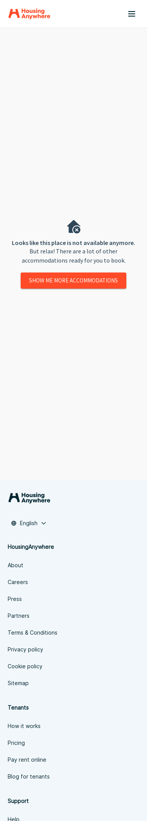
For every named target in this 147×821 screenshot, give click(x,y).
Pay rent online (27, 759)
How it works (24, 726)
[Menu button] (131, 13)
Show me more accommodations (73, 280)
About (15, 565)
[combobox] (29, 523)
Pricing (16, 742)
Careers (18, 582)
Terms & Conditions (32, 632)
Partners (18, 615)
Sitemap (18, 683)
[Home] (29, 14)
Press (15, 599)
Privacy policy (25, 649)
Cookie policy (25, 666)
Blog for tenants (29, 776)
